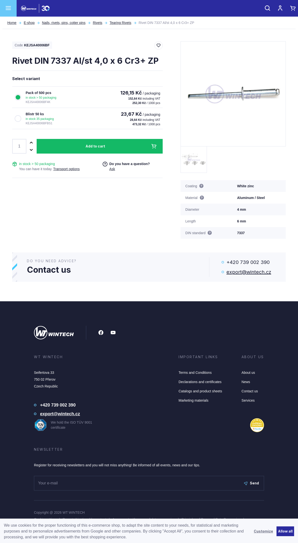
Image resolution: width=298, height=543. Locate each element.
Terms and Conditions (195, 373)
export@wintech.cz (248, 272)
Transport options (66, 169)
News (246, 382)
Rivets (97, 23)
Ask (112, 169)
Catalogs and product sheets (200, 391)
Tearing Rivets (120, 23)
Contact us (250, 391)
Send (251, 483)
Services (248, 400)
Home (11, 23)
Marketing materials (193, 400)
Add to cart (95, 146)
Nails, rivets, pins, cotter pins (63, 23)
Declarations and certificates (200, 382)
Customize (263, 531)
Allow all (285, 531)
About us (248, 373)
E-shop (29, 23)
